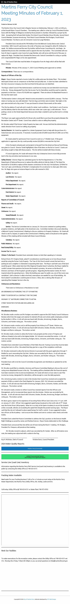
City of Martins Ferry (29, 599)
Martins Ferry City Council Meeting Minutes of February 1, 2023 (32, 13)
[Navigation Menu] (2, 2)
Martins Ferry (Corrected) (35, 448)
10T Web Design (51, 599)
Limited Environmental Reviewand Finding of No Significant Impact (35, 456)
